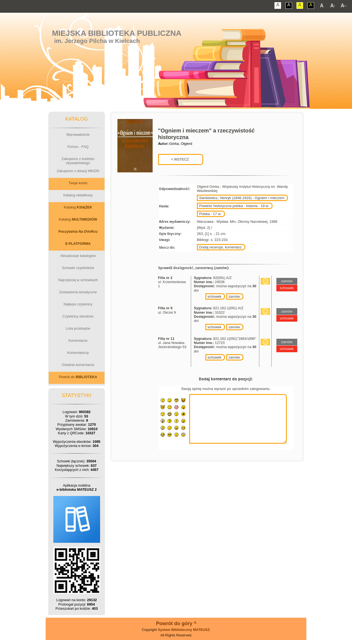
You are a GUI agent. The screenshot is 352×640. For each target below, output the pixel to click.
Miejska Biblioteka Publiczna (117, 33)
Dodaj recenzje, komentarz (220, 247)
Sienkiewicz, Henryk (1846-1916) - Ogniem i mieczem (241, 198)
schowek (215, 296)
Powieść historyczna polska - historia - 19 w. (234, 206)
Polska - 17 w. (210, 214)
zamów (234, 296)
